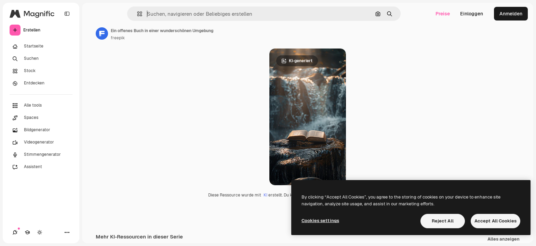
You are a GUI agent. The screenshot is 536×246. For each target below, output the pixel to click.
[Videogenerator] (41, 142)
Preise (443, 14)
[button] (137, 13)
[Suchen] (41, 58)
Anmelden (510, 14)
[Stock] (41, 71)
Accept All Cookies (495, 221)
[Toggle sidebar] (67, 13)
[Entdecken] (41, 83)
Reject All (443, 221)
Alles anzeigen (503, 239)
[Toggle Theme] (39, 232)
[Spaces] (41, 117)
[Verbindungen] (15, 232)
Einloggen (471, 14)
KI (265, 195)
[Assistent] (41, 167)
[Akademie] (27, 232)
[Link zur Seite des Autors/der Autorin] (102, 33)
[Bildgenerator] (41, 130)
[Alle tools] (41, 105)
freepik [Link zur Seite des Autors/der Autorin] (118, 38)
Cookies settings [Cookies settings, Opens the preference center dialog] (320, 220)
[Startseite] (41, 46)
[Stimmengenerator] (41, 154)
